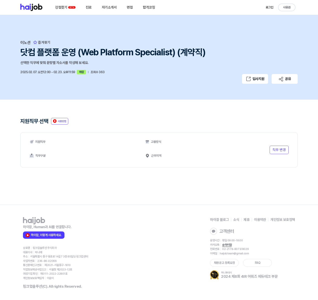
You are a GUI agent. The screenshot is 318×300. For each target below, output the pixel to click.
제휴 (247, 220)
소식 (236, 220)
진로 (89, 7)
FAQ (258, 263)
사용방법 (59, 121)
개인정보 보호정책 (282, 220)
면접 (130, 7)
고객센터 (222, 231)
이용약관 (260, 220)
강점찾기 (65, 7)
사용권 (287, 7)
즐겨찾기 (41, 42)
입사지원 (255, 79)
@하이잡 (227, 244)
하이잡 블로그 (219, 220)
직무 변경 (279, 150)
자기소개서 (109, 7)
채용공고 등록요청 (224, 263)
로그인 (269, 7)
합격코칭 (149, 7)
